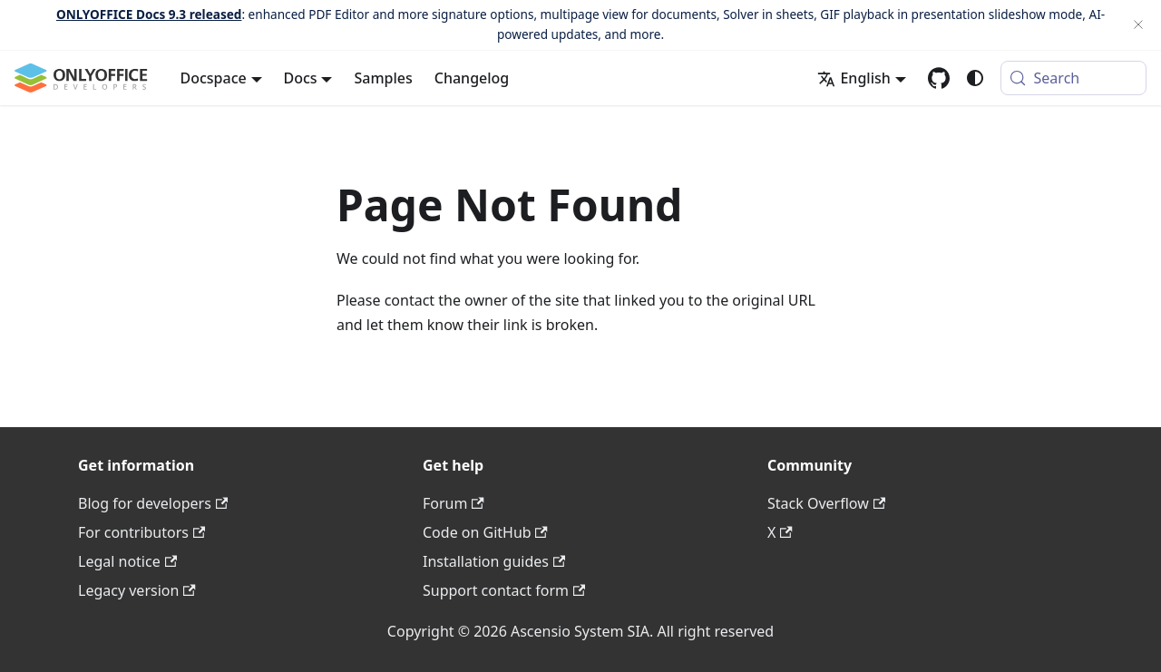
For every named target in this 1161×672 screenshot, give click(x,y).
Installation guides (494, 561)
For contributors (141, 532)
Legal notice (127, 561)
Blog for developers (153, 503)
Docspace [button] (213, 78)
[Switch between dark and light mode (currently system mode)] (975, 78)
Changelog (472, 78)
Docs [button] (300, 78)
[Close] (1138, 25)
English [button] (853, 78)
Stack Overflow (826, 503)
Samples (383, 78)
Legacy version (137, 590)
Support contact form (504, 590)
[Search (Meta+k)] (1073, 78)
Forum (453, 503)
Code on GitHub (485, 532)
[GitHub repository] (939, 78)
